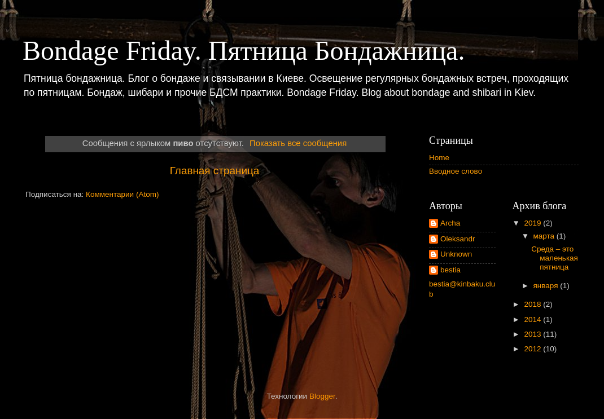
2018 (533, 304)
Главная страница (215, 171)
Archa (450, 223)
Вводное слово (455, 171)
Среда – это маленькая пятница (554, 258)
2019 (533, 223)
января (547, 285)
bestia (450, 270)
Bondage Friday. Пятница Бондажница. (244, 50)
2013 (533, 334)
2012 (533, 349)
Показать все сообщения (298, 143)
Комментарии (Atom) (122, 194)
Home (439, 157)
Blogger (322, 396)
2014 (533, 319)
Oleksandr (457, 239)
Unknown (456, 254)
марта (545, 236)
